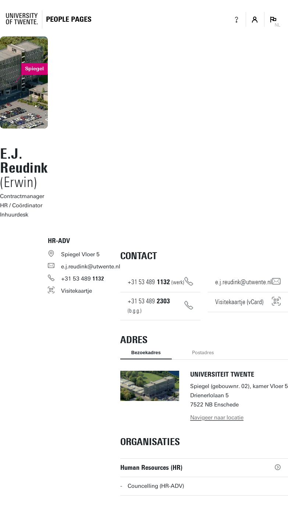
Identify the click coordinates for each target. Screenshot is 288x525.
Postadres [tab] (203, 352)
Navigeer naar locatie (216, 417)
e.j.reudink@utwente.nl (90, 266)
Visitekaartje (76, 291)
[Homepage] (69, 19)
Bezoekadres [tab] (146, 352)
